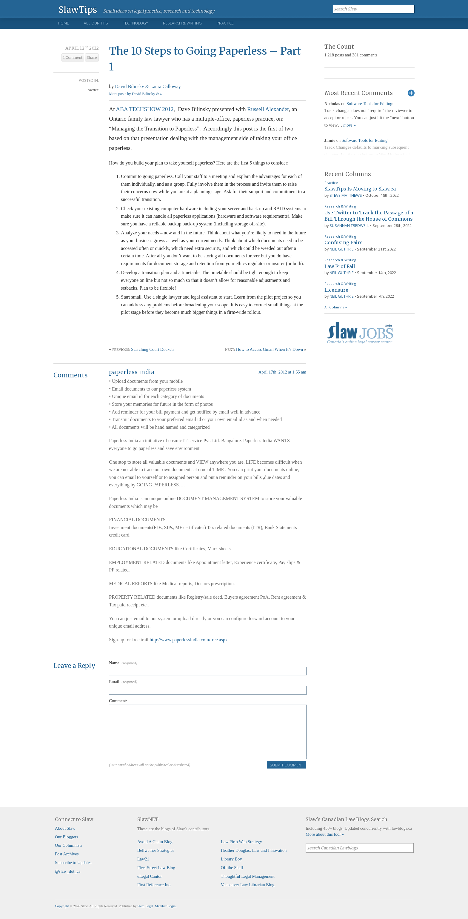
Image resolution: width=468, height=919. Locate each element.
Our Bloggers (66, 837)
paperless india (131, 372)
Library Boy (231, 859)
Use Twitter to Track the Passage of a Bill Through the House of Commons (368, 216)
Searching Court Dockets (152, 349)
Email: (123, 681)
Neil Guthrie (342, 249)
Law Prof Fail (339, 266)
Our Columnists (68, 845)
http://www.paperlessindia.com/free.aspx (189, 639)
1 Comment (72, 58)
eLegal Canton (149, 876)
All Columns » (335, 307)
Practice (225, 23)
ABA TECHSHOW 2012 (144, 109)
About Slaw (65, 828)
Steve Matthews (346, 195)
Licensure (336, 290)
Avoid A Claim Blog (155, 841)
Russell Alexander (268, 109)
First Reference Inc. (154, 884)
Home (63, 23)
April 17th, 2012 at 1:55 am (282, 372)
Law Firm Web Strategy (241, 841)
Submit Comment (286, 765)
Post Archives (67, 854)
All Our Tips (96, 23)
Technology (135, 23)
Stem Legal (145, 906)
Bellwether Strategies (155, 850)
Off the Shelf (232, 867)
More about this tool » (325, 834)
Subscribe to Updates (73, 862)
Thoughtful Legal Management (248, 876)
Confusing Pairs (343, 242)
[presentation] (154, 780)
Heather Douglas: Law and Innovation (254, 850)
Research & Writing (182, 23)
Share (92, 58)
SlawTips (78, 9)
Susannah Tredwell (349, 225)
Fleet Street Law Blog (156, 867)
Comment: (118, 700)
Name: (123, 662)
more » (349, 125)
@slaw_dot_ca (67, 871)
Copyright (62, 906)
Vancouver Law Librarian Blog (247, 884)
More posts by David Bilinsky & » (135, 94)
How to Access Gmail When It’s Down (269, 349)
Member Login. (165, 906)
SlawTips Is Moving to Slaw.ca (360, 189)
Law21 (143, 859)
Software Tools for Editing (369, 103)
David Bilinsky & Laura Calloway (148, 86)
